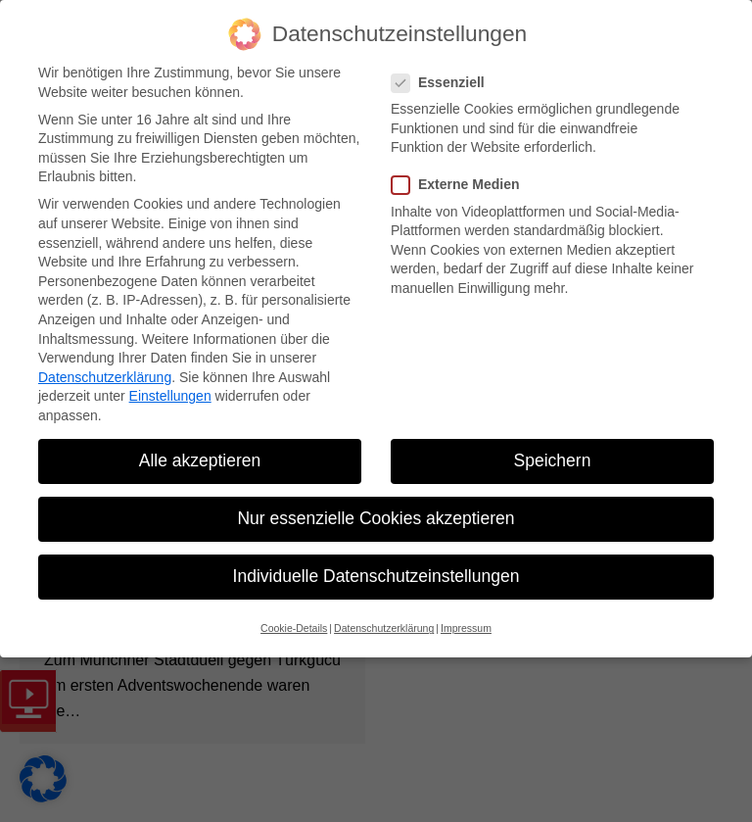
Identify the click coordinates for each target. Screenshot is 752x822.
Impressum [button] (466, 628)
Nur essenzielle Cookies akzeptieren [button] (375, 518)
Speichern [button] (552, 460)
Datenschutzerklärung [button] (384, 628)
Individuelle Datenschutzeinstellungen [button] (376, 576)
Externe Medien (461, 184)
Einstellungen (170, 396)
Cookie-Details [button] (293, 628)
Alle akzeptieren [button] (200, 460)
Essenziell (444, 82)
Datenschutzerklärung (104, 377)
